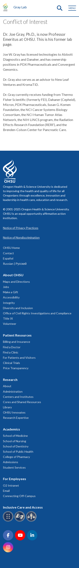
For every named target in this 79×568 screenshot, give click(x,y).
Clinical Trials (11, 363)
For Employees (14, 479)
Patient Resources (17, 335)
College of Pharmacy (16, 457)
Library (7, 407)
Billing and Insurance (16, 341)
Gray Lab (20, 7)
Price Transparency (15, 368)
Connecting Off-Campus (19, 496)
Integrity (9, 303)
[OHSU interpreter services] (32, 521)
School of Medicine (15, 435)
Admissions (10, 462)
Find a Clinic (10, 352)
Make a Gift (10, 292)
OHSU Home (11, 247)
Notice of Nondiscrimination (21, 237)
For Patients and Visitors (19, 357)
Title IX (8, 318)
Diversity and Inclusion (18, 308)
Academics (11, 429)
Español (8, 258)
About (7, 386)
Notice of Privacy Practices (20, 228)
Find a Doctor (11, 347)
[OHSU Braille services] (9, 521)
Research (10, 380)
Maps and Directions (16, 281)
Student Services (14, 467)
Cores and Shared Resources (22, 402)
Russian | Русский (15, 263)
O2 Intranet (11, 485)
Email (6, 490)
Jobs (6, 287)
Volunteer (9, 323)
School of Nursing (14, 441)
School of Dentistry (15, 446)
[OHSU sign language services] (20, 521)
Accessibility (11, 297)
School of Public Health (18, 451)
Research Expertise (16, 417)
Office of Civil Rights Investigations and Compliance (37, 313)
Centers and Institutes (18, 396)
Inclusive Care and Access (23, 507)
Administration (13, 391)
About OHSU (13, 275)
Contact (8, 253)
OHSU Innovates (14, 412)
